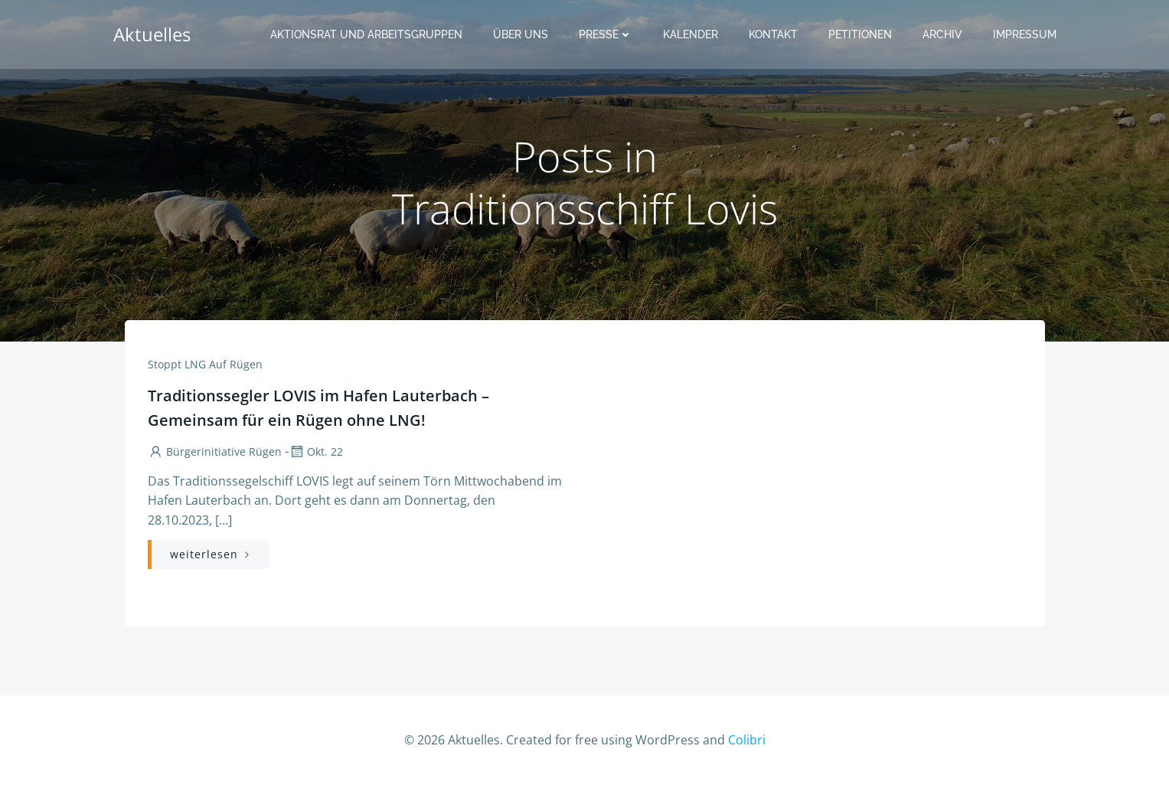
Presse (605, 34)
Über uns (520, 34)
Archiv (942, 34)
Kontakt (773, 34)
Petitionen (860, 34)
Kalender (690, 34)
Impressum (1024, 34)
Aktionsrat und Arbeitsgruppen (366, 34)
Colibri (747, 739)
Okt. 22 (316, 451)
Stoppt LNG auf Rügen (205, 364)
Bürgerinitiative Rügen (215, 451)
